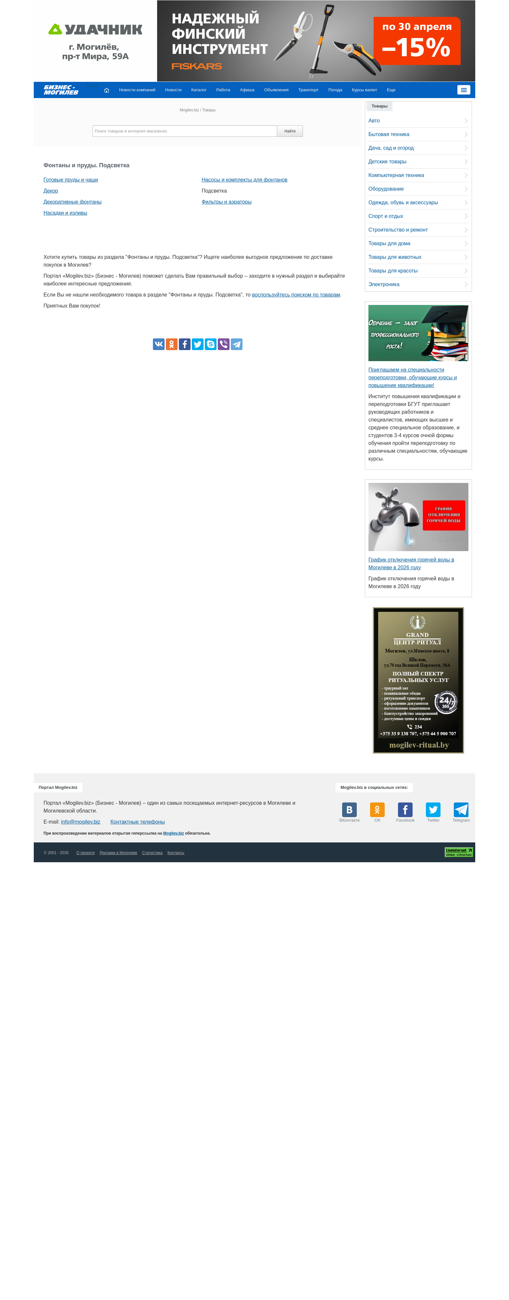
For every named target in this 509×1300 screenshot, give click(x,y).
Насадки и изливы (65, 213)
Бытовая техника (388, 134)
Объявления (276, 89)
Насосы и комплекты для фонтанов (244, 180)
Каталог (198, 89)
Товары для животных (394, 257)
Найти (289, 131)
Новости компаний (137, 89)
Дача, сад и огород (391, 148)
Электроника (384, 284)
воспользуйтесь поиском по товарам (296, 294)
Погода (335, 89)
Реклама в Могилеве (118, 853)
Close (92, 85)
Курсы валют (364, 89)
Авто (374, 120)
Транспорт (308, 89)
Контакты (176, 853)
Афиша (247, 89)
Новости (173, 89)
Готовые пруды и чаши (70, 180)
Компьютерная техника (396, 175)
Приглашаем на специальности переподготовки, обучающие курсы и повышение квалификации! (412, 377)
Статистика (152, 853)
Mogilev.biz (189, 110)
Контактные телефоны (137, 822)
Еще (391, 89)
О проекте (85, 853)
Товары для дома (389, 243)
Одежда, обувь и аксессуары (403, 202)
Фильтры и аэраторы (227, 202)
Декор (50, 191)
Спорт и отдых (385, 216)
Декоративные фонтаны (72, 202)
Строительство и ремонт (398, 230)
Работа (223, 89)
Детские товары (387, 161)
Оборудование (386, 189)
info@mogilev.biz (80, 822)
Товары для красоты (393, 270)
